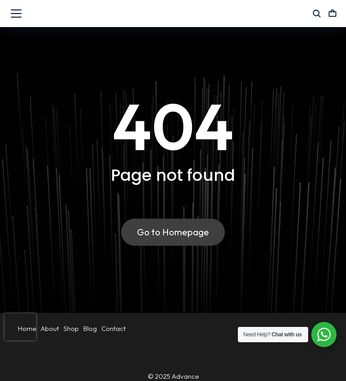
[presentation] (20, 326)
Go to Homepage (173, 232)
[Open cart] (332, 13)
